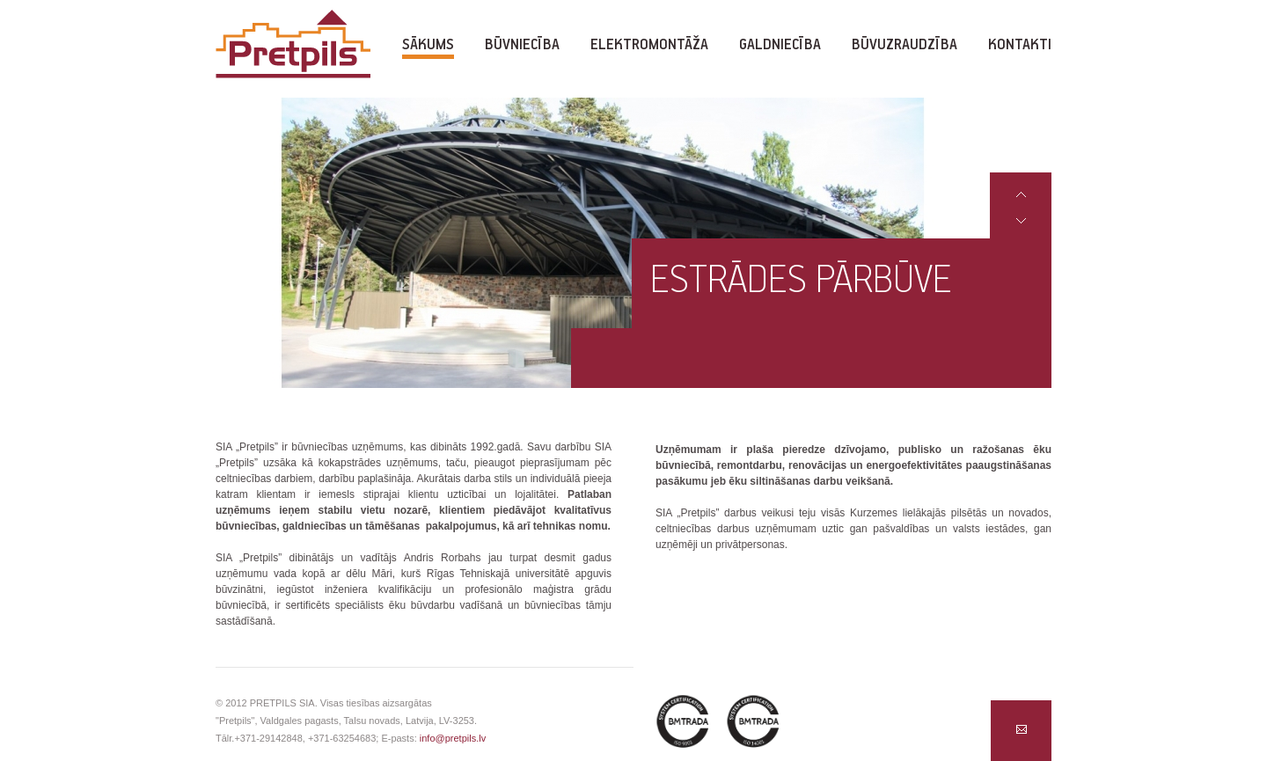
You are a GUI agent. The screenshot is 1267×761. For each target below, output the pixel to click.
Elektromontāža (649, 45)
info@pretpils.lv (453, 738)
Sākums (428, 45)
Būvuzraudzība (904, 45)
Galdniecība (780, 45)
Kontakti (1019, 45)
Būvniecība (522, 45)
